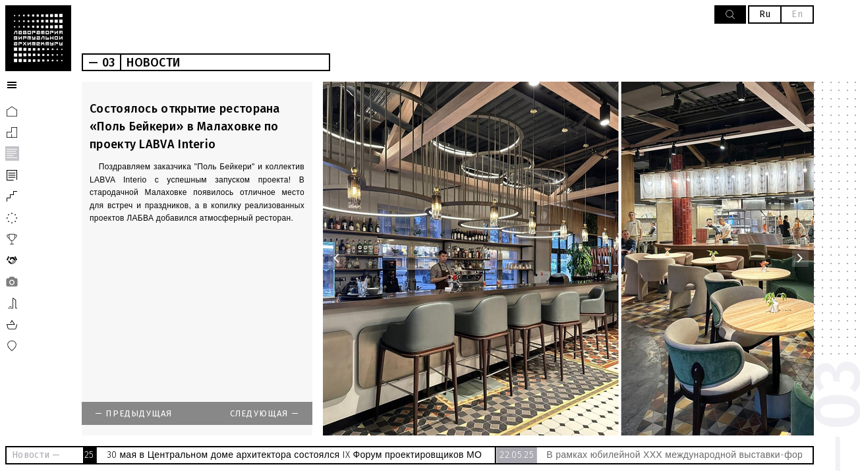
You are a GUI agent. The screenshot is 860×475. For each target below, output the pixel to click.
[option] (568, 258)
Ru (765, 14)
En (797, 14)
